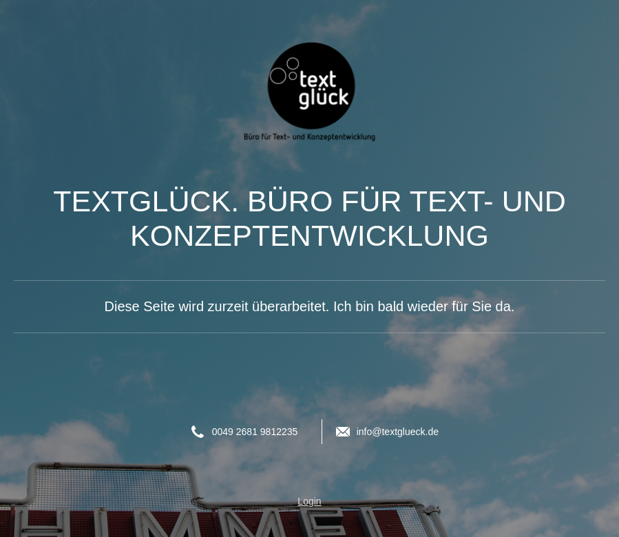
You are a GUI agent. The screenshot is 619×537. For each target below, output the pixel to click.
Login (309, 501)
